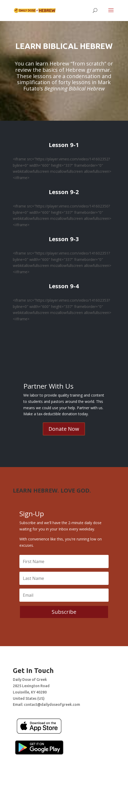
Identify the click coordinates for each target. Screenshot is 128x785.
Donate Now (64, 428)
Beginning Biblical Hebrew (74, 88)
